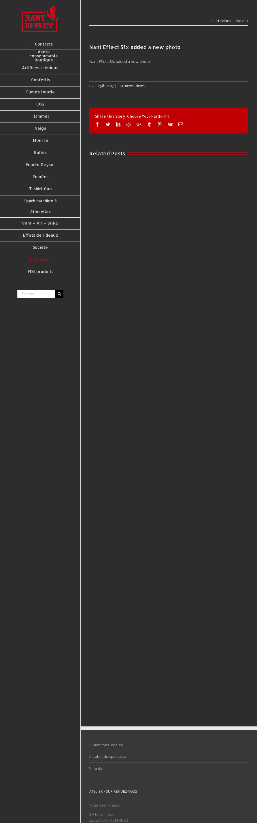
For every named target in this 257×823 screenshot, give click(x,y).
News (140, 86)
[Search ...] (36, 294)
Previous (223, 21)
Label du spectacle (109, 756)
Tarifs (97, 768)
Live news (126, 86)
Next (240, 21)
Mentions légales (108, 745)
